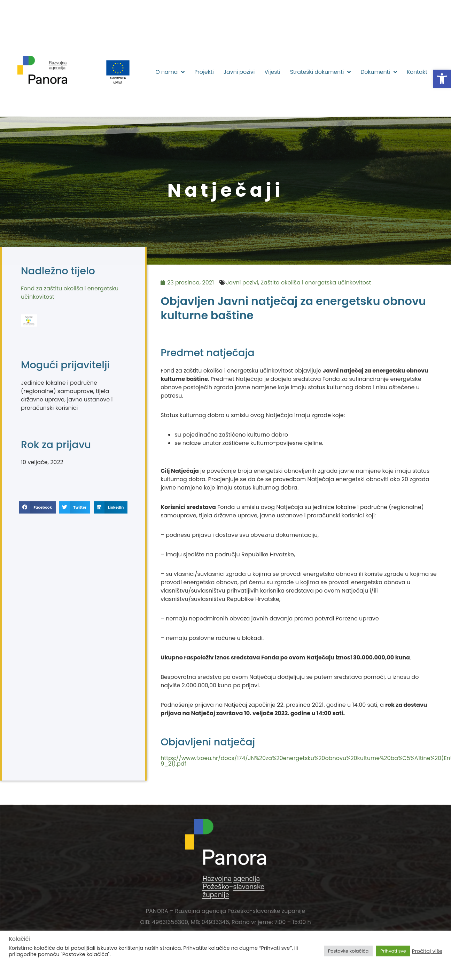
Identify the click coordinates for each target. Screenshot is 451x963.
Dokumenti (378, 72)
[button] (442, 79)
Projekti (204, 72)
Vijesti (272, 72)
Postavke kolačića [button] (348, 951)
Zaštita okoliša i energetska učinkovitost (316, 283)
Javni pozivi (239, 72)
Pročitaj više (427, 951)
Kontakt (417, 72)
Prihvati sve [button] (393, 951)
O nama (170, 72)
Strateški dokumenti (320, 72)
